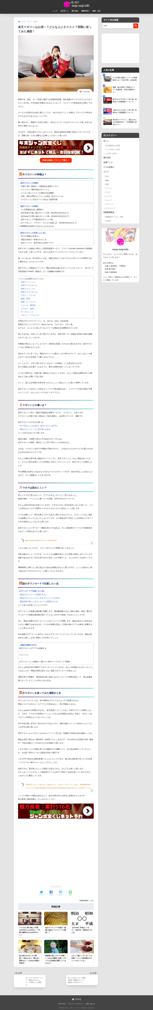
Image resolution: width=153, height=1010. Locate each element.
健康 (107, 180)
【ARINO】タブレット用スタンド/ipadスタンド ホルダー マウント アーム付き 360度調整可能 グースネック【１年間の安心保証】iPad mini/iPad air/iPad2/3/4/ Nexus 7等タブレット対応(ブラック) (58, 786)
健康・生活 (96, 11)
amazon (108, 221)
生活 (92, 901)
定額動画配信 (108, 212)
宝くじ (106, 141)
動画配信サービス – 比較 (114, 217)
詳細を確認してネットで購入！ (55, 160)
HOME (76, 999)
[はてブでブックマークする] (61, 893)
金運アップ (107, 162)
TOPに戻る (62, 1004)
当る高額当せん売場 (112, 145)
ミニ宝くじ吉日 (111, 153)
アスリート (109, 204)
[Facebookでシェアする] (51, 893)
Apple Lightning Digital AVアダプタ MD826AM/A (41, 540)
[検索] (135, 25)
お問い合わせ (90, 1004)
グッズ (107, 192)
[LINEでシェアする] (70, 893)
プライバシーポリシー (76, 1004)
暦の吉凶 (75, 11)
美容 (107, 184)
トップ (55, 11)
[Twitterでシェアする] (41, 893)
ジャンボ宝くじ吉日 (112, 149)
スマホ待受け (108, 167)
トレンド (108, 200)
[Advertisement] (56, 835)
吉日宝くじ (65, 11)
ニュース (108, 196)
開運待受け (85, 11)
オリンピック (110, 208)
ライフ (106, 172)
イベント (108, 188)
